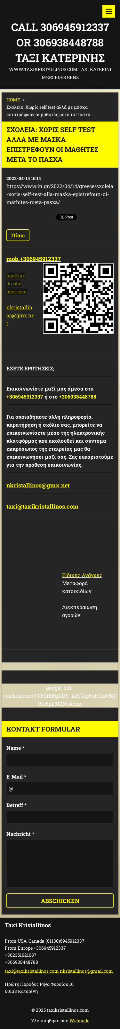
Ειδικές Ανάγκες (82, 575)
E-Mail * (16, 776)
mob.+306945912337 (33, 259)
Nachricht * (20, 833)
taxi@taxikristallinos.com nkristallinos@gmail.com (59, 971)
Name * (15, 747)
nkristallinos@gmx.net (20, 315)
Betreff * (16, 805)
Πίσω (18, 235)
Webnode (79, 1020)
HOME (13, 100)
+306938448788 (77, 396)
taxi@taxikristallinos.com (42, 506)
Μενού (108, 11)
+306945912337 (24, 396)
